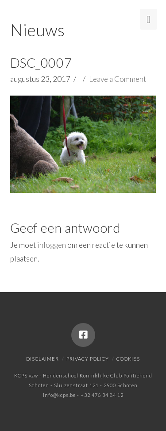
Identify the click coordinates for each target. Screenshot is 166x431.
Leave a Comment (117, 79)
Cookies (128, 359)
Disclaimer (42, 359)
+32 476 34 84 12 (102, 395)
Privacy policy (87, 359)
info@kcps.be (59, 395)
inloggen (51, 245)
